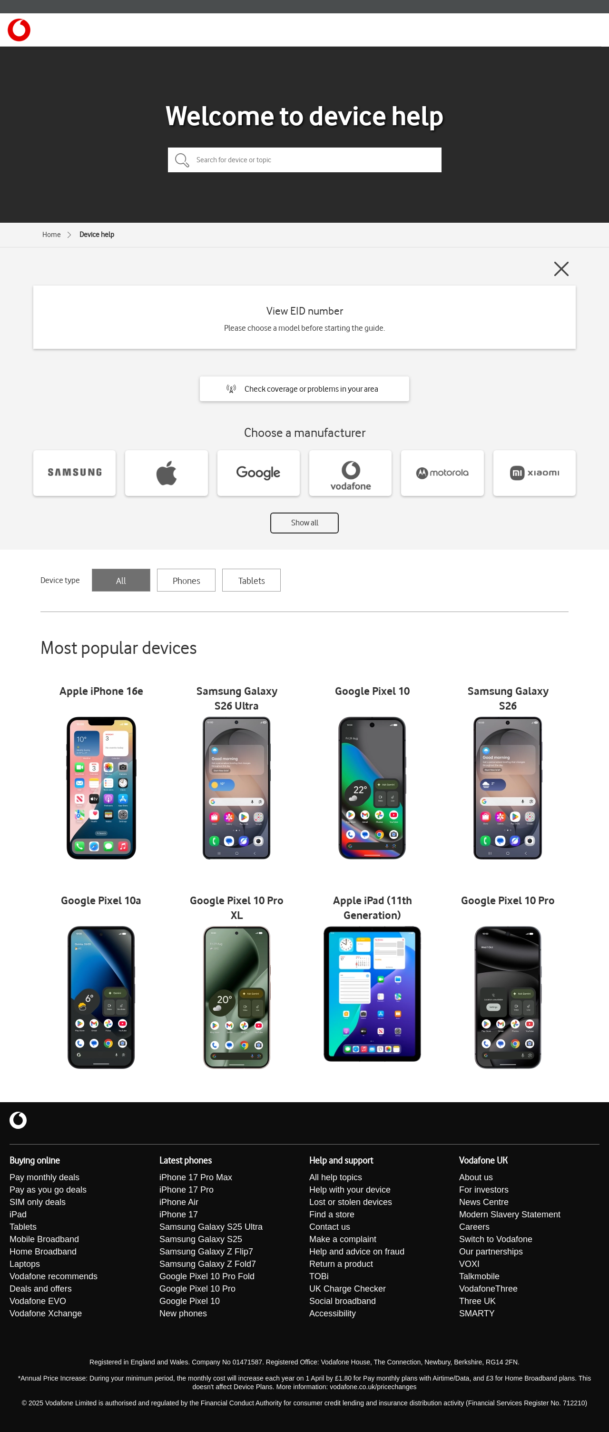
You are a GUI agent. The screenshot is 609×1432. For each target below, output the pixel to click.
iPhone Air (178, 1202)
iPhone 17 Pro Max (195, 1177)
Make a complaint (342, 1239)
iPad (18, 1214)
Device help (96, 234)
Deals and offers (41, 1289)
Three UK (477, 1301)
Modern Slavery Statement (509, 1214)
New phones (183, 1313)
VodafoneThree (488, 1289)
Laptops (25, 1264)
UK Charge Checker (347, 1289)
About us (476, 1177)
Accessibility (332, 1313)
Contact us (329, 1227)
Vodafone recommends (54, 1276)
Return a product (341, 1264)
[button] (304, 388)
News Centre (484, 1202)
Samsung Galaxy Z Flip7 (206, 1251)
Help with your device (350, 1190)
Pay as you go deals (48, 1190)
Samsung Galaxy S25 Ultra (211, 1227)
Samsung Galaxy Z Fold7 (207, 1264)
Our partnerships (491, 1251)
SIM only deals (38, 1202)
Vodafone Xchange (46, 1313)
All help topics (335, 1177)
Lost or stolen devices (350, 1202)
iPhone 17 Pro (186, 1190)
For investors (484, 1190)
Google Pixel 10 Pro (197, 1289)
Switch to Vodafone (495, 1239)
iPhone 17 (178, 1214)
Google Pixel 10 (189, 1301)
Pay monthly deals (44, 1177)
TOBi (319, 1276)
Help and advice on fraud (356, 1251)
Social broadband (342, 1301)
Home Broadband (43, 1251)
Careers (474, 1227)
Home (51, 234)
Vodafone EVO (38, 1301)
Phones (186, 580)
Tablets (251, 580)
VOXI (469, 1264)
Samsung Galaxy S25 (200, 1239)
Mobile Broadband (44, 1239)
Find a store (331, 1214)
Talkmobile (479, 1276)
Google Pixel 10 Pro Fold (207, 1276)
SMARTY (477, 1313)
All (121, 580)
